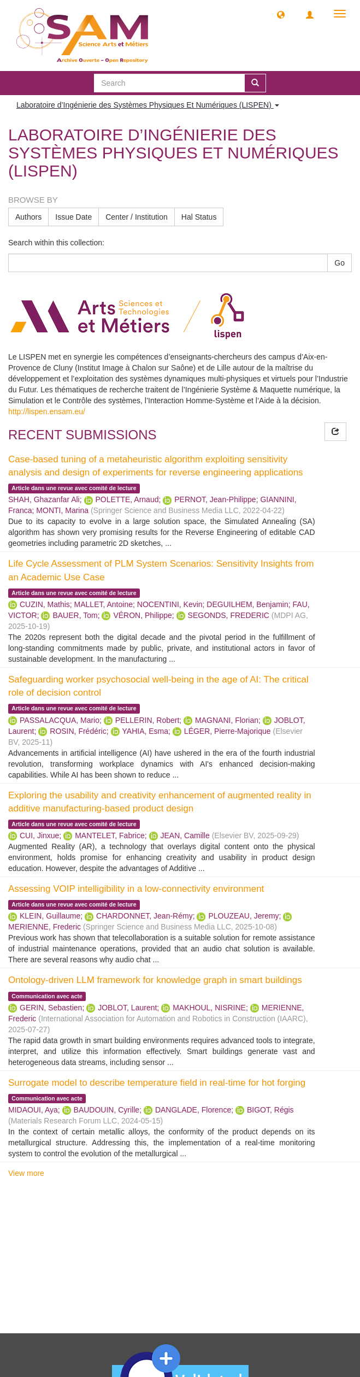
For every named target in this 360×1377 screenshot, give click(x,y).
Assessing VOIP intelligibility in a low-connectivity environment (136, 889)
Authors (28, 217)
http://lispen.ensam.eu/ (46, 411)
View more (26, 1173)
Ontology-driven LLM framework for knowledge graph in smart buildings (155, 980)
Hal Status (199, 217)
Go (339, 262)
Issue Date (73, 217)
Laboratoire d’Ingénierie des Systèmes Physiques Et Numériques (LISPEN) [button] (147, 105)
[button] (281, 14)
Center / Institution (136, 217)
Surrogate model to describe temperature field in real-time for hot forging (156, 1083)
